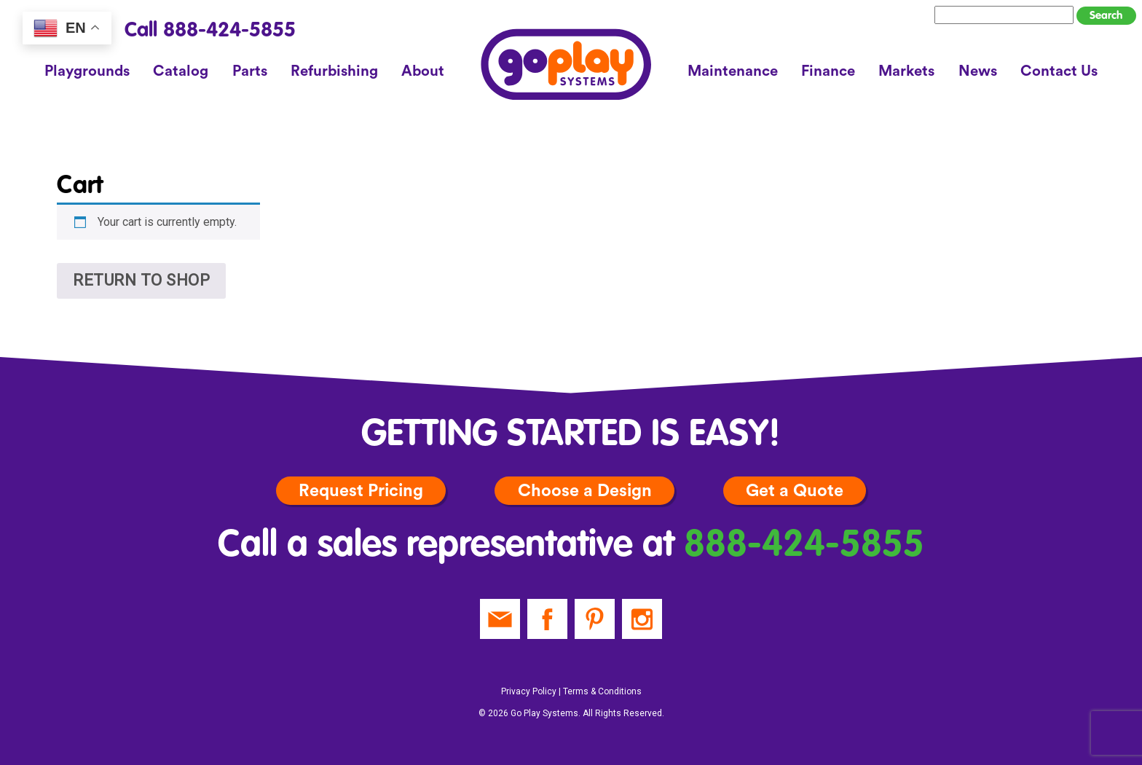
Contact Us (1059, 71)
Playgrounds (87, 71)
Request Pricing (361, 490)
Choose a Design (585, 490)
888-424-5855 (804, 546)
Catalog (180, 71)
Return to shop (141, 280)
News (977, 71)
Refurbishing (334, 71)
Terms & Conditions (602, 691)
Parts (249, 71)
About (422, 71)
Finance (828, 71)
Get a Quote (794, 490)
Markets (906, 71)
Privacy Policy (528, 691)
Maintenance (733, 71)
